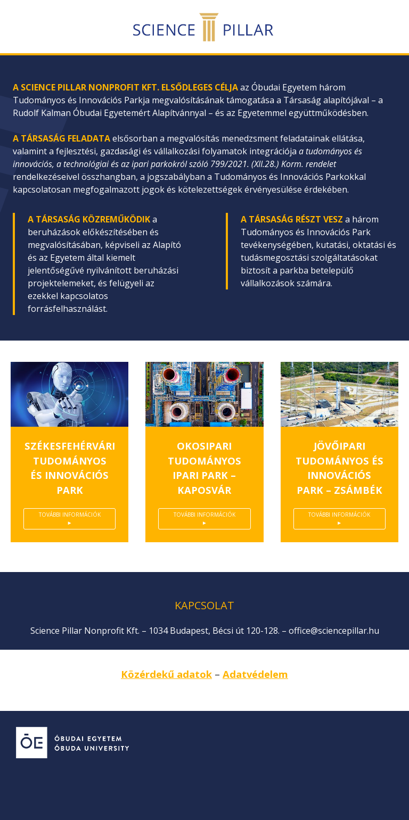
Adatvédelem (255, 674)
